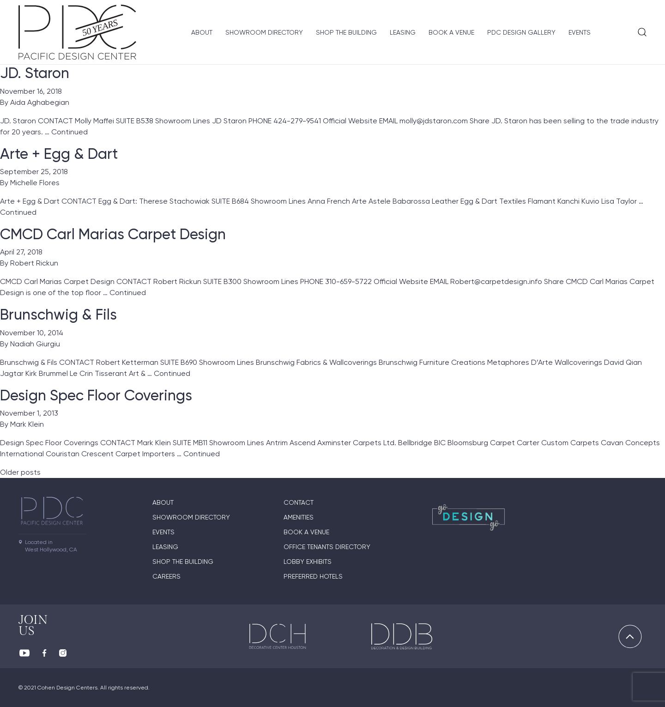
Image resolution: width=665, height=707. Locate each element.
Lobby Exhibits (308, 561)
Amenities (299, 517)
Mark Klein (27, 424)
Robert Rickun (34, 263)
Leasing (403, 32)
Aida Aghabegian (39, 102)
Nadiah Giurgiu (35, 343)
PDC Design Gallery (521, 32)
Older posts (20, 472)
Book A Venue (451, 32)
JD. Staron (34, 73)
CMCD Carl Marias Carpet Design (113, 234)
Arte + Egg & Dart (59, 154)
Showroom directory (264, 32)
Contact (299, 502)
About (201, 32)
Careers (166, 576)
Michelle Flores (35, 182)
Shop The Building (346, 32)
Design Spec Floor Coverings (96, 395)
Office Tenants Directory (327, 546)
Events (579, 32)
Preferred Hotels (313, 576)
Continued (69, 131)
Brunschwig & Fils (58, 314)
